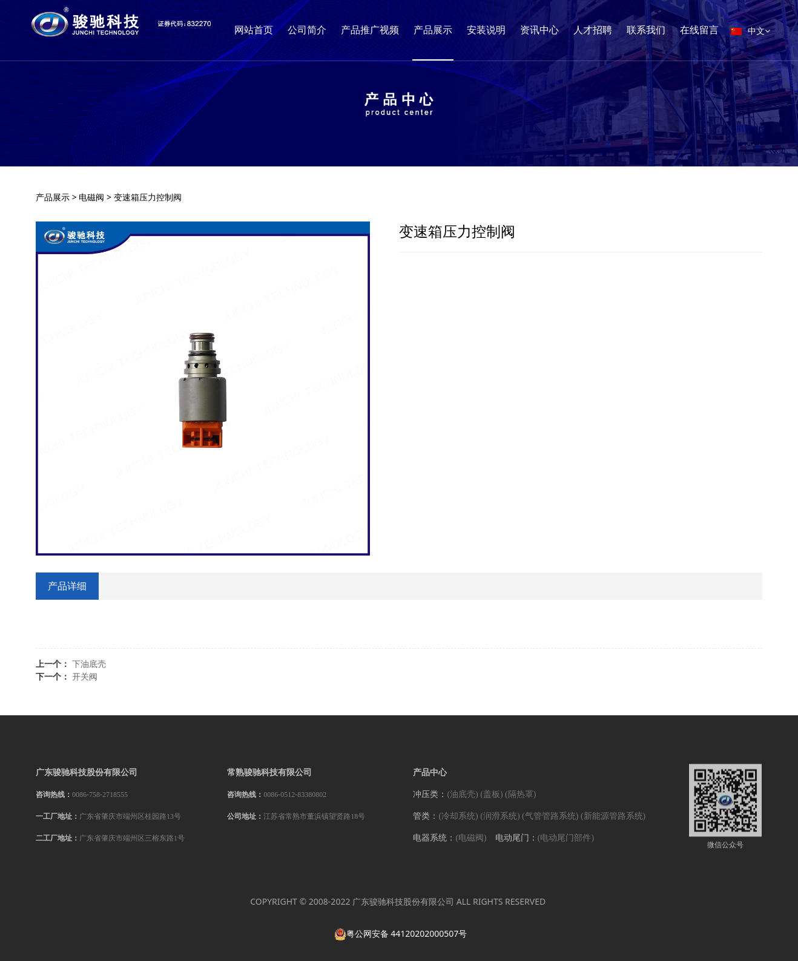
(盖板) (491, 801)
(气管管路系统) (550, 823)
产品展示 (497, 30)
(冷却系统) (458, 823)
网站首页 (317, 30)
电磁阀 (91, 197)
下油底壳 (89, 663)
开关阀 (84, 676)
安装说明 (550, 30)
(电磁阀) (470, 845)
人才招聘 (657, 30)
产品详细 (67, 585)
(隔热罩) (520, 801)
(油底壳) (462, 801)
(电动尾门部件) (566, 845)
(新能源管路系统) (613, 823)
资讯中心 (603, 30)
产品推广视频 (434, 30)
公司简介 (371, 30)
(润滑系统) (499, 823)
